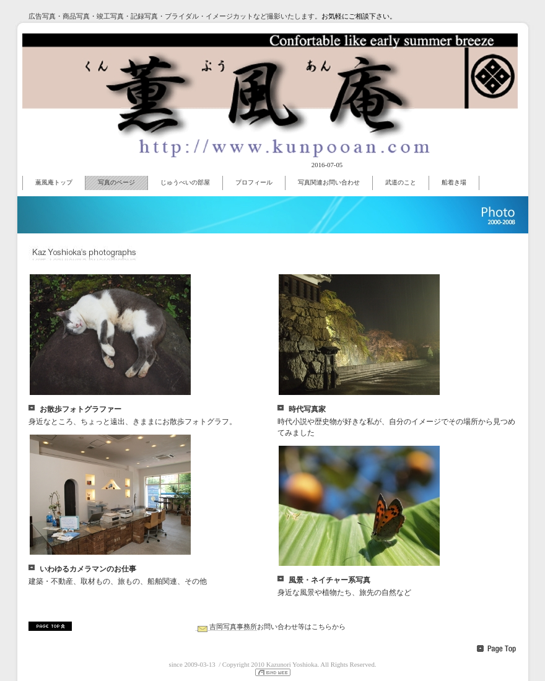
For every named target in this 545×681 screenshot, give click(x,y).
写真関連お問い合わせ (329, 182)
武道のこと (400, 182)
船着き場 (454, 182)
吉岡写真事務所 (226, 627)
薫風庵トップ (53, 182)
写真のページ (116, 182)
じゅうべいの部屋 (185, 182)
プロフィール (253, 182)
